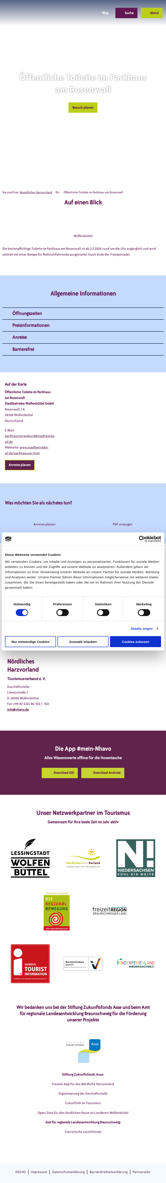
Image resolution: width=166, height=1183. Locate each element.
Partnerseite (141, 1172)
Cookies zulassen (135, 641)
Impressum (39, 1172)
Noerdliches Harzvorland (36, 192)
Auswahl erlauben (83, 641)
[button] (74, 13)
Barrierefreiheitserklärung (109, 1172)
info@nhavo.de (18, 709)
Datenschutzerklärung (68, 1172)
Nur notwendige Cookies (30, 641)
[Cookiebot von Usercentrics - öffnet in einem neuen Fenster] (142, 539)
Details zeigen (142, 628)
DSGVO (20, 1172)
